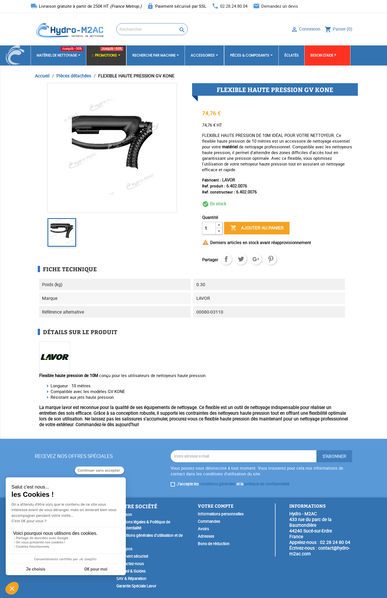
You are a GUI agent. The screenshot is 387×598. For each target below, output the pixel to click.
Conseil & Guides (130, 571)
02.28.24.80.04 (234, 6)
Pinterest (270, 259)
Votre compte (216, 506)
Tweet (241, 259)
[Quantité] (209, 228)
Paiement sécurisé (132, 556)
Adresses (206, 536)
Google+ (256, 259)
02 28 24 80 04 (335, 542)
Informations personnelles (221, 514)
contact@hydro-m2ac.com (319, 551)
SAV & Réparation (131, 578)
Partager (226, 259)
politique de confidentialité (266, 484)
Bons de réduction (214, 543)
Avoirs (203, 528)
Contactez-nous (130, 563)
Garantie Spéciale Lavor (136, 586)
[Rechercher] (152, 29)
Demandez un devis (279, 6)
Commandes (209, 521)
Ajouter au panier (257, 228)
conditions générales (218, 484)
